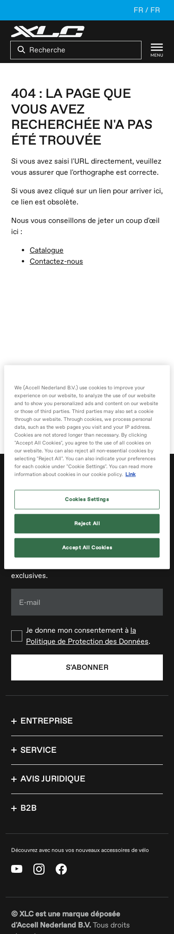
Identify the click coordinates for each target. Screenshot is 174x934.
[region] (86, 467)
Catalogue (47, 250)
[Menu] (152, 50)
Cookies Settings (87, 499)
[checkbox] (87, 636)
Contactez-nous (56, 261)
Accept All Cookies (87, 547)
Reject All (87, 523)
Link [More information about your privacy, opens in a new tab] (130, 474)
